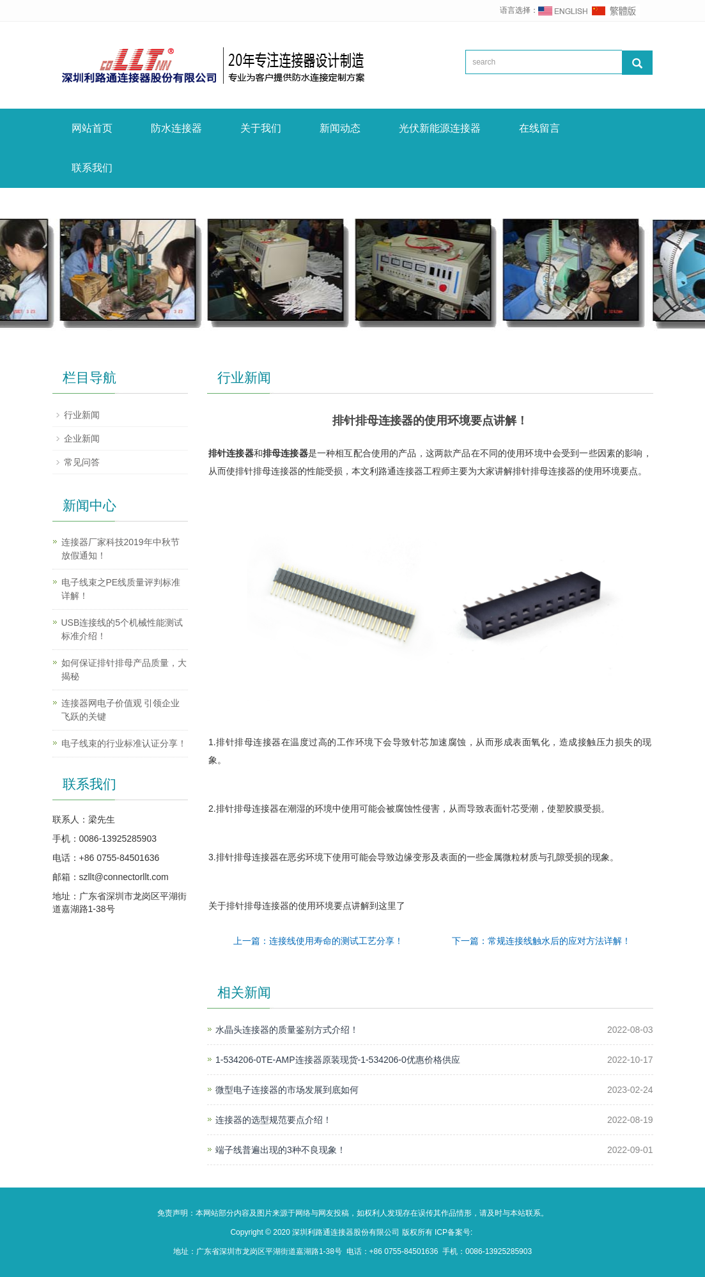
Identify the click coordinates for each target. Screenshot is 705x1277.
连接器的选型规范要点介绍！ (273, 1120)
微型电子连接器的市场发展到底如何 (287, 1090)
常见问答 (82, 462)
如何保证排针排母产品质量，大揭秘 (124, 669)
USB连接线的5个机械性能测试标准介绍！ (122, 629)
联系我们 (92, 167)
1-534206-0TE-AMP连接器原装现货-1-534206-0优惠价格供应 (337, 1060)
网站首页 (92, 128)
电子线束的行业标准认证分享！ (124, 743)
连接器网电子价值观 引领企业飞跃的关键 (120, 710)
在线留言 (539, 128)
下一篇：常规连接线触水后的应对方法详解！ (541, 941)
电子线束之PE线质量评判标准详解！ (121, 589)
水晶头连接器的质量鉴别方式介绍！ (287, 1030)
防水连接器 (176, 128)
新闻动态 (340, 128)
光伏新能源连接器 (440, 128)
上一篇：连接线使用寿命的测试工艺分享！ (318, 941)
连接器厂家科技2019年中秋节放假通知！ (120, 549)
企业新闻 (82, 438)
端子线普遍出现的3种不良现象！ (280, 1150)
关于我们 (260, 128)
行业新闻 (82, 415)
